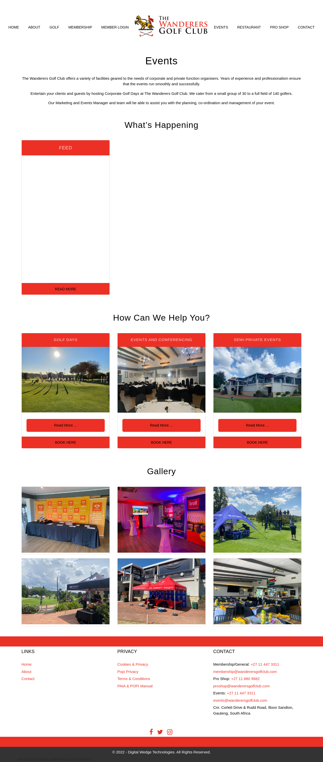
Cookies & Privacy (132, 664)
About (34, 27)
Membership (80, 27)
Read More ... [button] (65, 425)
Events (221, 27)
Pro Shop (279, 27)
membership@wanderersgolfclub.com (245, 671)
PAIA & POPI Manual (135, 686)
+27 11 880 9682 (245, 678)
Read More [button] (65, 289)
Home (13, 27)
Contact (306, 27)
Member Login (115, 27)
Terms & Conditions (133, 678)
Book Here (65, 442)
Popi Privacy (127, 671)
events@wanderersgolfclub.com (240, 700)
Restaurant (249, 27)
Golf (54, 27)
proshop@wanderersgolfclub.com (241, 686)
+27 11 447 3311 (265, 664)
